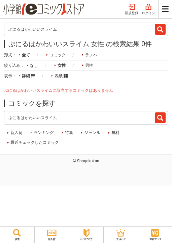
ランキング (44, 132)
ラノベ (91, 55)
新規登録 (131, 9)
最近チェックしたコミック (34, 142)
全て (26, 55)
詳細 (28, 76)
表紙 (61, 76)
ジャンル (92, 132)
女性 (62, 65)
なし (34, 65)
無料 (115, 132)
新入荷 (16, 132)
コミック (57, 55)
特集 (69, 132)
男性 (89, 65)
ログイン (148, 9)
